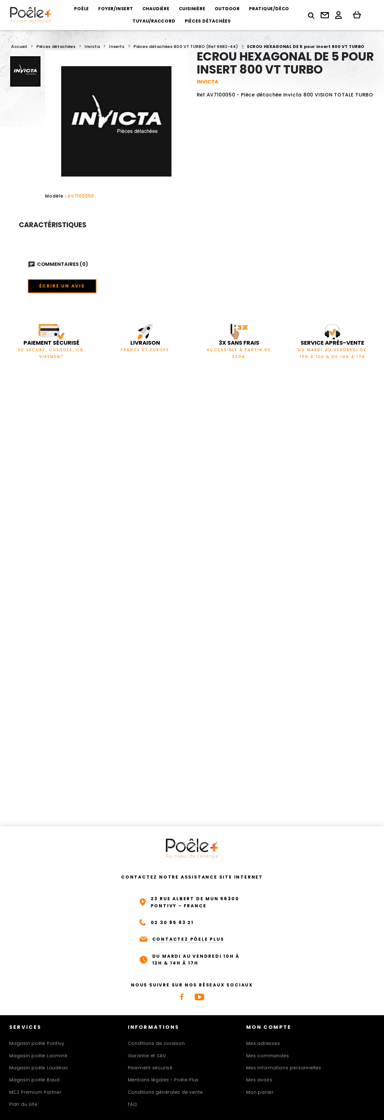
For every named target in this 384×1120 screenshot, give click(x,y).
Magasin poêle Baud (34, 1080)
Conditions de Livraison (156, 1043)
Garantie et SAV (147, 1056)
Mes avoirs (259, 1080)
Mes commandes (267, 1056)
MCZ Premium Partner (35, 1092)
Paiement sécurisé (150, 1068)
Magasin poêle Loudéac (38, 1068)
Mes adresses (263, 1043)
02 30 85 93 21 (172, 922)
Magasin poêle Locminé (38, 1056)
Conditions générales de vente (165, 1092)
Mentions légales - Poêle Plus (163, 1080)
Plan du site (23, 1104)
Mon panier (260, 1092)
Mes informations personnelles (283, 1068)
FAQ (132, 1104)
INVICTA (207, 82)
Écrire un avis (62, 286)
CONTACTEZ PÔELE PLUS (188, 939)
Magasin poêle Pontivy (36, 1043)
